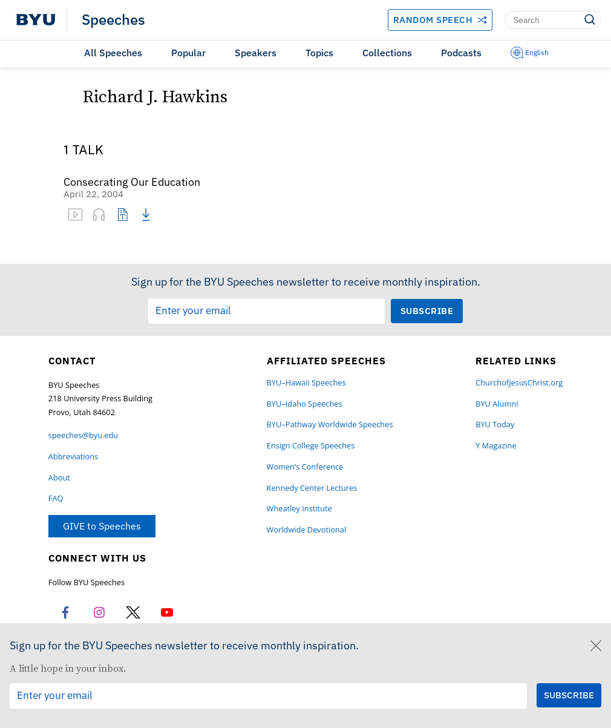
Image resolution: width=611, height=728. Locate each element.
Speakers (255, 53)
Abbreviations (73, 456)
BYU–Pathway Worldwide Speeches (330, 424)
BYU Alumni (496, 403)
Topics (319, 53)
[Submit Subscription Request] (427, 311)
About (59, 477)
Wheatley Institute (299, 508)
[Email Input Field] (266, 311)
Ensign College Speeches (311, 445)
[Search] (553, 20)
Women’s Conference (305, 466)
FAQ (56, 498)
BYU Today (494, 424)
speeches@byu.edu (83, 435)
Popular (188, 53)
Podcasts (461, 53)
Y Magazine (495, 445)
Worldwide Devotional (307, 529)
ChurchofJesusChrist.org (519, 382)
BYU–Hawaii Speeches (306, 382)
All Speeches (113, 53)
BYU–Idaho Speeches (304, 403)
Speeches (113, 19)
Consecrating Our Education (132, 182)
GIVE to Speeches (102, 526)
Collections (387, 53)
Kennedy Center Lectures (312, 488)
